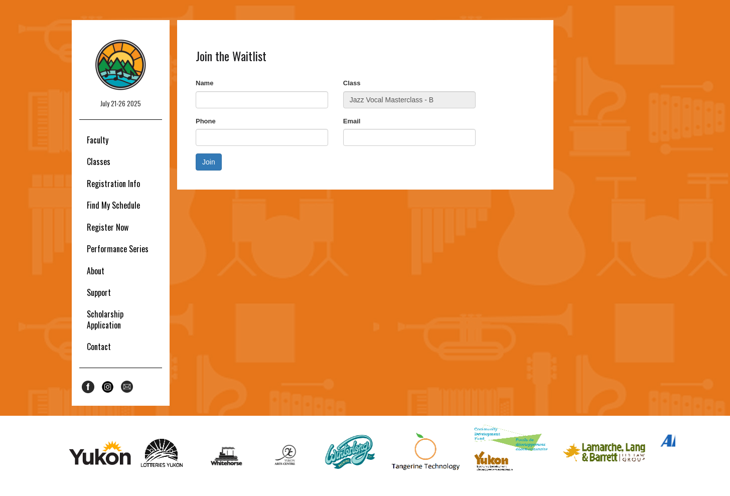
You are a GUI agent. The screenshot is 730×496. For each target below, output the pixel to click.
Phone (206, 121)
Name (204, 83)
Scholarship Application (105, 319)
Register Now (107, 227)
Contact (99, 347)
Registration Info (113, 184)
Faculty (97, 140)
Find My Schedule (113, 205)
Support (99, 292)
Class (352, 83)
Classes (98, 161)
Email (352, 121)
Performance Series (118, 249)
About (95, 271)
